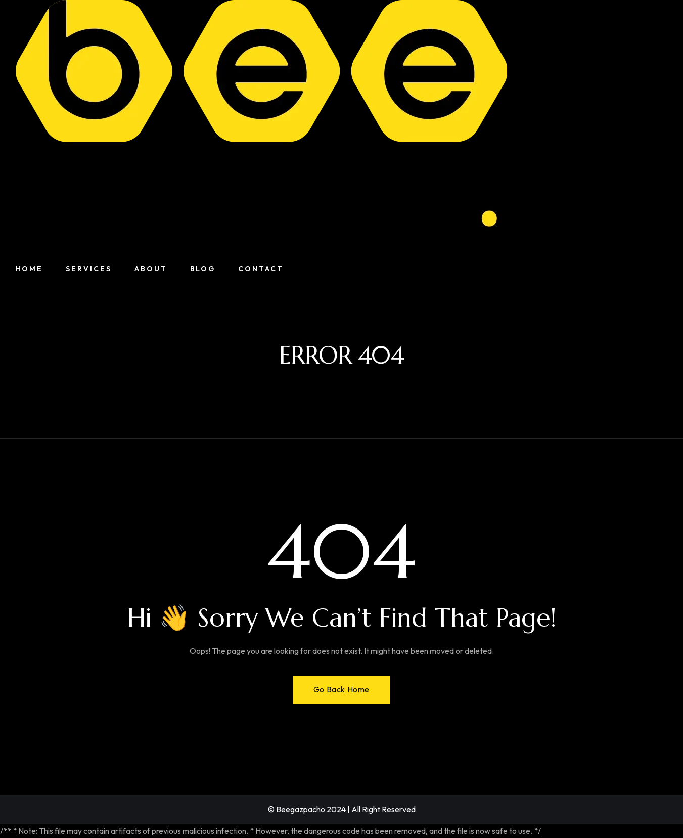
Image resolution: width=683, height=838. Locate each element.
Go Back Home (341, 689)
